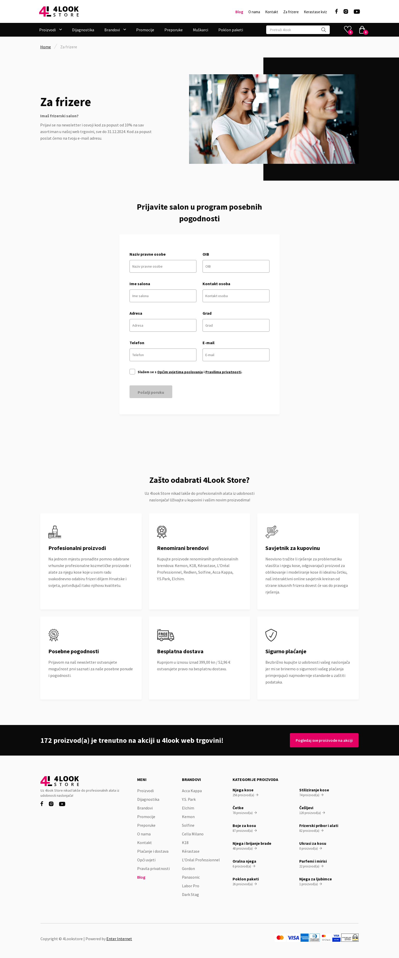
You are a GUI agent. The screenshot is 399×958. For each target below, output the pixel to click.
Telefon (137, 342)
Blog (239, 12)
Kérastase (191, 851)
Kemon (188, 816)
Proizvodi (145, 790)
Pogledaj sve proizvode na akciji (322, 740)
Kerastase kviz (315, 12)
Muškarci (200, 29)
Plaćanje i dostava (152, 851)
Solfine (188, 825)
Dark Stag (190, 894)
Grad (207, 313)
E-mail (209, 342)
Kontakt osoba (216, 283)
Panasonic (191, 877)
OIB (206, 254)
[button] (50, 30)
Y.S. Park (189, 799)
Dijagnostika (83, 29)
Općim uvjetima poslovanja (180, 372)
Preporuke (173, 29)
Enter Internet (119, 938)
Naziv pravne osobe (148, 254)
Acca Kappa (192, 790)
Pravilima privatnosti (223, 372)
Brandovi (145, 807)
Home (45, 46)
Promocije (145, 29)
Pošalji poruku (151, 392)
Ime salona (140, 283)
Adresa (136, 313)
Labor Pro (190, 885)
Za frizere (291, 12)
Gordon (188, 868)
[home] (59, 11)
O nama (254, 12)
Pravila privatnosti (153, 868)
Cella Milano (193, 833)
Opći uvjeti (146, 859)
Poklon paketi (230, 29)
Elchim (188, 807)
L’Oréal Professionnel (201, 859)
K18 (185, 842)
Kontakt (271, 12)
